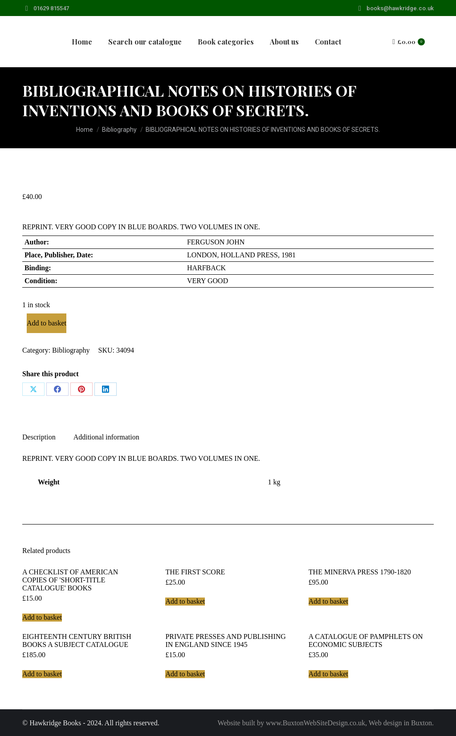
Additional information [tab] (106, 437)
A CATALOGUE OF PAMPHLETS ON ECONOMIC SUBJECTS (366, 640)
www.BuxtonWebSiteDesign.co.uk (315, 723)
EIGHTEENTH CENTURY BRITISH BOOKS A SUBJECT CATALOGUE (76, 640)
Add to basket (46, 323)
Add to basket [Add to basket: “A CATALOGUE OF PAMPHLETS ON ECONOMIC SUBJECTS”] (328, 674)
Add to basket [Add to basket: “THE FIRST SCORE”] (185, 601)
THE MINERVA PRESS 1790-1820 (360, 572)
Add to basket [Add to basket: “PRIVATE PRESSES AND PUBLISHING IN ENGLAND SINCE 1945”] (185, 674)
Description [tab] (39, 437)
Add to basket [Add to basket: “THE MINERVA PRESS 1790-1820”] (328, 601)
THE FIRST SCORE (195, 572)
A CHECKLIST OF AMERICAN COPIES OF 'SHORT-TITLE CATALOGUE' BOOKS (70, 580)
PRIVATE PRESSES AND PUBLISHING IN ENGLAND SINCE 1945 (225, 640)
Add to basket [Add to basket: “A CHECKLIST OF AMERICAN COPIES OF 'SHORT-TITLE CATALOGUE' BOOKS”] (42, 617)
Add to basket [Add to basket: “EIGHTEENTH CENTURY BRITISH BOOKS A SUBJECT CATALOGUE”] (42, 674)
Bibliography (71, 350)
